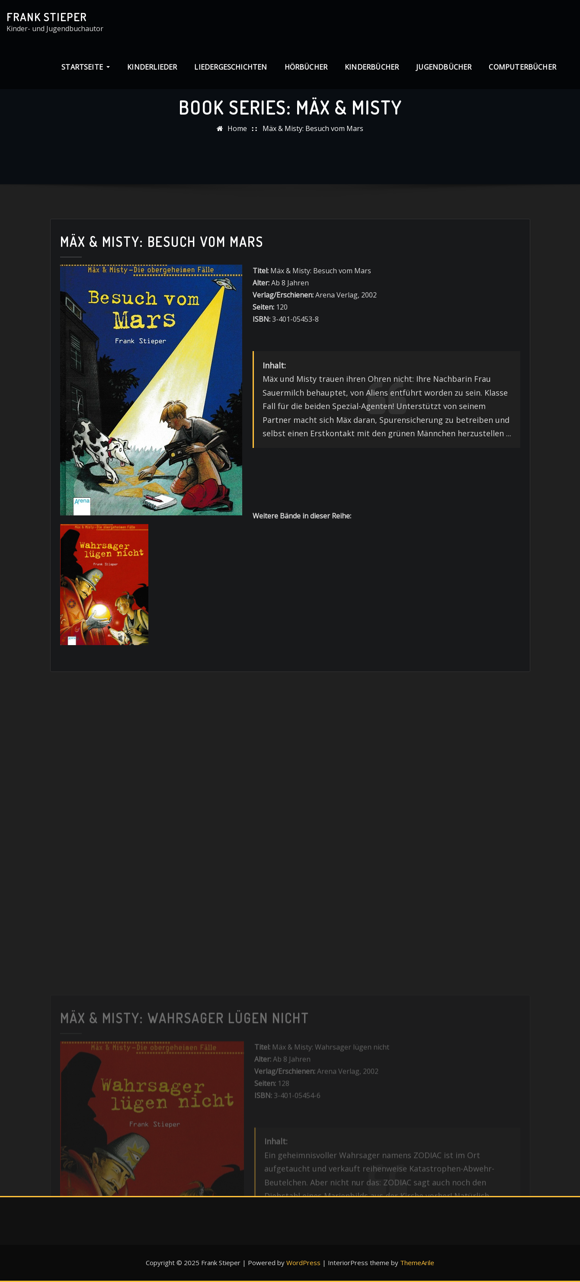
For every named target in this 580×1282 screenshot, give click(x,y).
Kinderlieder (152, 67)
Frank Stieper (46, 17)
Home (237, 128)
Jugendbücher (443, 67)
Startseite (85, 67)
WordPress (303, 1262)
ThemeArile (417, 1262)
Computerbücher (522, 67)
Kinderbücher (372, 67)
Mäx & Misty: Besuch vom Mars (313, 128)
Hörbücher (306, 67)
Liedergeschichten (230, 67)
